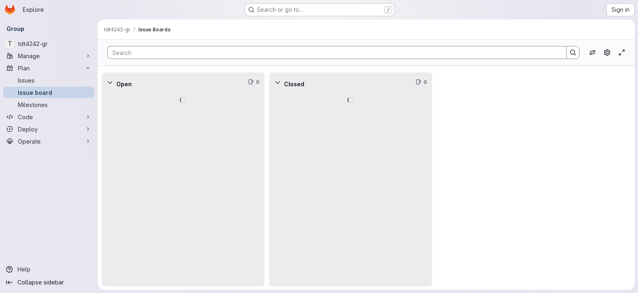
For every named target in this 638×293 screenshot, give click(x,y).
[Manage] (48, 55)
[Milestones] (48, 104)
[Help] (48, 269)
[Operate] (48, 141)
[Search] (333, 52)
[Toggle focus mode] (621, 52)
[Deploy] (48, 129)
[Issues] (48, 80)
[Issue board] (48, 92)
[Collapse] (110, 82)
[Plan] (48, 68)
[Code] (48, 116)
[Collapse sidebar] (48, 282)
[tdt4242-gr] (48, 43)
